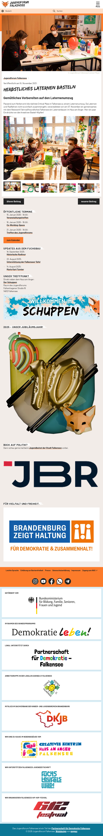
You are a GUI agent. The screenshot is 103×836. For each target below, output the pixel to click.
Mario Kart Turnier (15, 269)
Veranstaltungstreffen (17, 217)
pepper (74, 831)
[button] (12, 186)
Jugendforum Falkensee (19, 4)
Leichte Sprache (12, 570)
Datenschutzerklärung (61, 570)
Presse (48, 570)
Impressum (75, 570)
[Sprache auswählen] (26, 11)
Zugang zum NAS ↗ (89, 570)
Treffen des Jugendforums (19, 232)
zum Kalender (13, 240)
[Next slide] (96, 187)
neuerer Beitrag (88, 201)
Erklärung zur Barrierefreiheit (32, 570)
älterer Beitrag (14, 201)
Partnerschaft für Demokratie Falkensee (71, 828)
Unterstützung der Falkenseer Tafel (23, 262)
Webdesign (61, 831)
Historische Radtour (16, 254)
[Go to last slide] (7, 187)
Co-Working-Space (16, 225)
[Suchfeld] (77, 11)
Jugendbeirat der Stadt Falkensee (45, 448)
